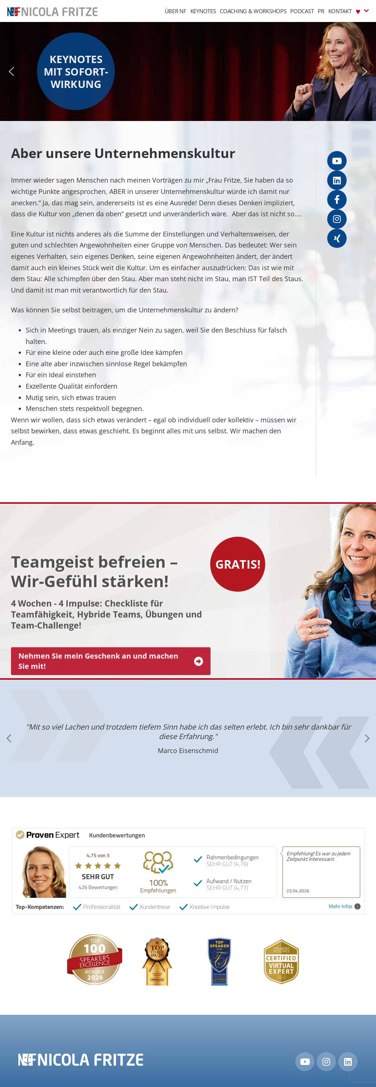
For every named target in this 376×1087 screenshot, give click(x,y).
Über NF (175, 11)
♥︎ (362, 10)
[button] (11, 71)
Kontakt (340, 11)
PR (321, 11)
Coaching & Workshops (253, 11)
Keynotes (203, 11)
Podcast (302, 11)
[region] (188, 71)
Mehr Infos (345, 906)
